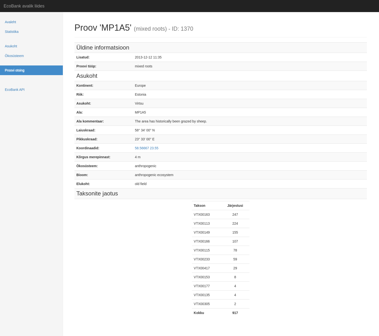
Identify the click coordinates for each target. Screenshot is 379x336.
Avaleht (10, 22)
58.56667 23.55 (146, 148)
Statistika (12, 32)
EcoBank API (15, 90)
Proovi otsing (14, 70)
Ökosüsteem (14, 56)
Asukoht (11, 46)
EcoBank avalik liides (24, 6)
